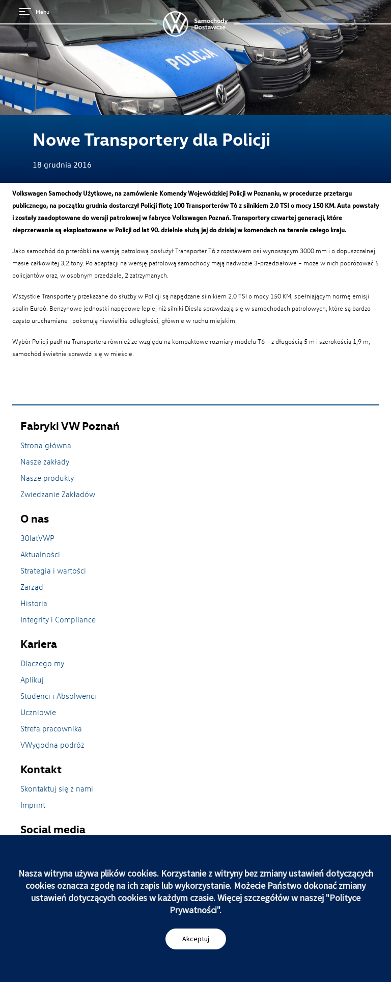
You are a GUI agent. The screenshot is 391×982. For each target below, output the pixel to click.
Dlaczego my (42, 663)
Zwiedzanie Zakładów (57, 494)
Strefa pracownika (51, 728)
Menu (34, 11)
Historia (33, 603)
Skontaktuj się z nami (56, 788)
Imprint (32, 804)
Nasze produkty (47, 477)
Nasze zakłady (44, 461)
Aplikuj (32, 679)
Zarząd (31, 586)
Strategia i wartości (53, 570)
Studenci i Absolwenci (58, 695)
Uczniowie (38, 712)
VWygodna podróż (52, 744)
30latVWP (37, 537)
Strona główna (45, 445)
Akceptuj (195, 938)
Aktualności (40, 554)
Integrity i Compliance (58, 619)
